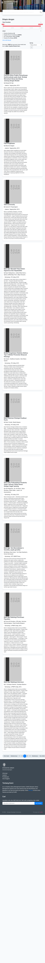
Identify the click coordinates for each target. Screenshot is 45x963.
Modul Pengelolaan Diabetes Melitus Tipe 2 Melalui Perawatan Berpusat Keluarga (16, 354)
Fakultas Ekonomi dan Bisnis (13, 34)
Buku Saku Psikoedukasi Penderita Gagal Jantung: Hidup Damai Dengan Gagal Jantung (15, 484)
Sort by (31, 43)
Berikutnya (35, 756)
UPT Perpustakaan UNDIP (12, 36)
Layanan (4, 775)
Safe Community (9, 204)
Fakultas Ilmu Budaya (10, 38)
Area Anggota (6, 778)
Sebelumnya (14, 756)
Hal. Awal (6, 756)
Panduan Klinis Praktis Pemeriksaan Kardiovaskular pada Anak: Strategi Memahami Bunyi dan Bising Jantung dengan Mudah (16, 78)
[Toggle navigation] (42, 2)
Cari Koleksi (38, 803)
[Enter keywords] (18, 803)
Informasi (4, 773)
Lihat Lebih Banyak (6, 40)
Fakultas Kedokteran (9, 33)
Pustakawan (5, 777)
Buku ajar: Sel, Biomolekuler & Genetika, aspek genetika (14, 549)
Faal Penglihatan (9, 143)
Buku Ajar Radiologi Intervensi (14, 682)
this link (31, 790)
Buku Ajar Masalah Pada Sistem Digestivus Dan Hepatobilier (14, 269)
